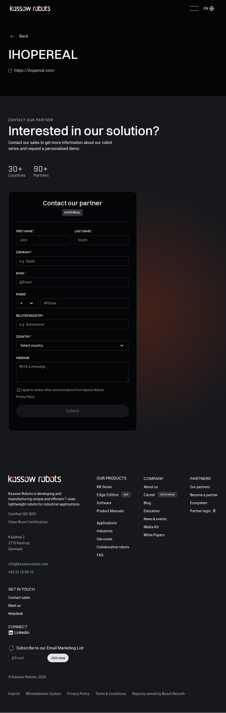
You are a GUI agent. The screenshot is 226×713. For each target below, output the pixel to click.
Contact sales (19, 598)
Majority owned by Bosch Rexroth (158, 694)
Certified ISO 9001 (22, 514)
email (21, 273)
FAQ (100, 555)
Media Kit (151, 527)
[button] (209, 8)
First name (25, 231)
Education (152, 511)
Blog (147, 503)
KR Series (104, 487)
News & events (155, 519)
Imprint (14, 694)
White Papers (154, 535)
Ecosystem (198, 503)
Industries (104, 531)
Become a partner (204, 495)
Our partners (200, 487)
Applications (107, 523)
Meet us (14, 606)
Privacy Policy (78, 694)
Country (24, 336)
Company (24, 252)
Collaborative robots (113, 547)
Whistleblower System (43, 694)
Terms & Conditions (110, 694)
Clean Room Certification (28, 522)
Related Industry (29, 315)
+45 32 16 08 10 (20, 572)
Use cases (104, 539)
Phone (21, 294)
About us (151, 487)
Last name (83, 231)
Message (22, 358)
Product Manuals (110, 511)
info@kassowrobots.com (28, 564)
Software (104, 503)
